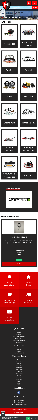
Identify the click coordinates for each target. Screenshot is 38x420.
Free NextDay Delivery (28, 297)
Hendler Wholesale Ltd (19, 409)
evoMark (22, 412)
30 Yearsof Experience (9, 315)
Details (19, 264)
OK (28, 418)
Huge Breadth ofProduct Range (9, 297)
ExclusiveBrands (28, 280)
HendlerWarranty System (9, 280)
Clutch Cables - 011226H (19, 237)
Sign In (19, 254)
